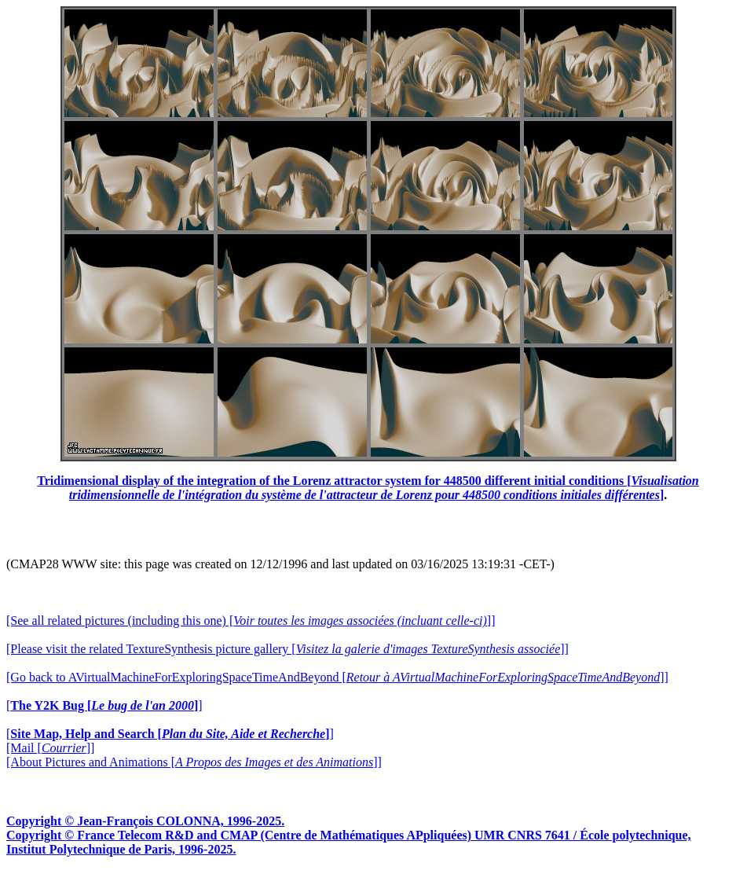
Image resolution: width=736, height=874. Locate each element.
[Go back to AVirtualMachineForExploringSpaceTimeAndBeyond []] (337, 677)
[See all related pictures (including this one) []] (250, 620)
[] (104, 705)
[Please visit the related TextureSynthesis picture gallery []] (287, 649)
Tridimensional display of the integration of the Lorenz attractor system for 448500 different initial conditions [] (368, 487)
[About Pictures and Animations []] (194, 762)
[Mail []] (50, 748)
